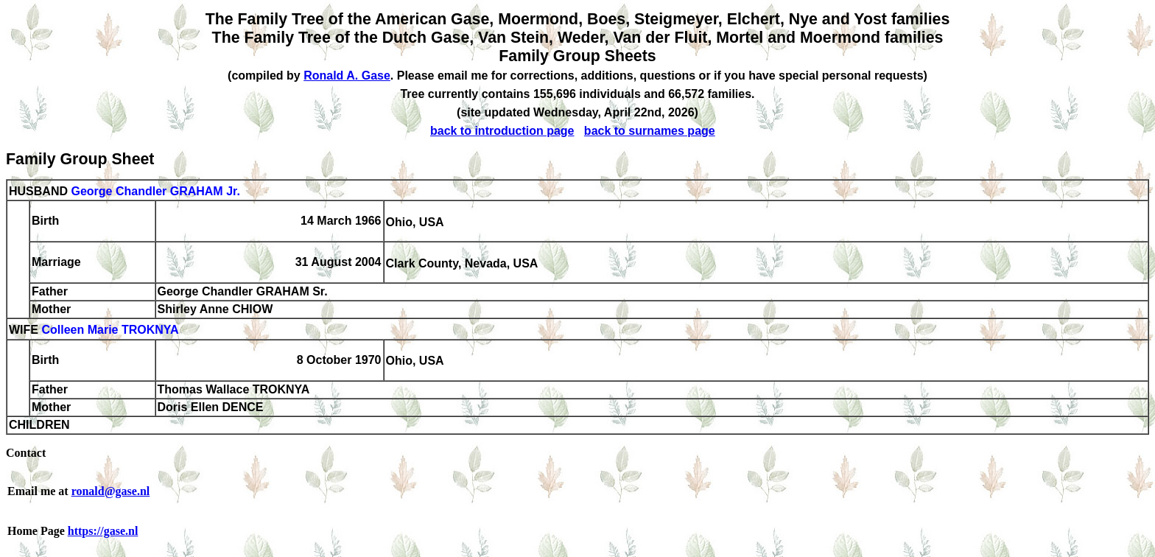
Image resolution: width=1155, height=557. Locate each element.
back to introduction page (502, 131)
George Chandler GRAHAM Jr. (155, 191)
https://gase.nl (103, 531)
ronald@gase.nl (110, 491)
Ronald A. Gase (346, 75)
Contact (26, 452)
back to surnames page (649, 131)
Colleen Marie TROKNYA (109, 330)
